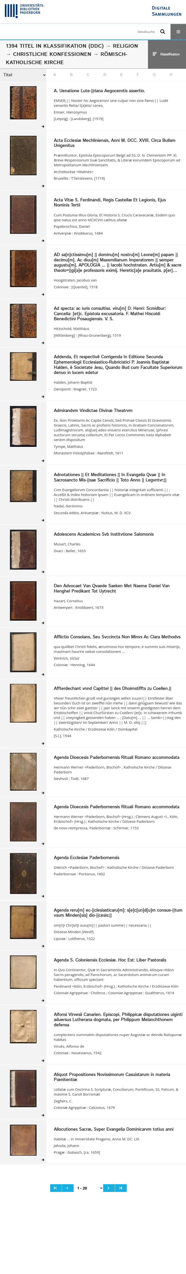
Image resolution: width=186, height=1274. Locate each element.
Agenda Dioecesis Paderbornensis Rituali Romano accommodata (116, 758)
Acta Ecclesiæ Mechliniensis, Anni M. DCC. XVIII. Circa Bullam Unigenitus (114, 143)
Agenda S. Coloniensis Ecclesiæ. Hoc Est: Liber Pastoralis (110, 960)
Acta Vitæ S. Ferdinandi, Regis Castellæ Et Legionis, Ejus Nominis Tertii (110, 203)
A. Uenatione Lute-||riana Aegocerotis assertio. (99, 91)
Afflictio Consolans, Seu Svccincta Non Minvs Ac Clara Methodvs (117, 637)
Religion (125, 46)
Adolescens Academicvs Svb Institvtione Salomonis (104, 534)
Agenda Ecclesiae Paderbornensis (86, 858)
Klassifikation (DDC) (73, 46)
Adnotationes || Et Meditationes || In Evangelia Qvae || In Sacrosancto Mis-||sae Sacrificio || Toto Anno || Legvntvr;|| (110, 478)
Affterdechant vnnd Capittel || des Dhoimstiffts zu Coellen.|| (112, 689)
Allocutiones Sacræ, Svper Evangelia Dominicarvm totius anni (113, 1129)
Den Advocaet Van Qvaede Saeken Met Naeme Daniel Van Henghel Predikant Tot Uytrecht (112, 589)
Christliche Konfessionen (52, 54)
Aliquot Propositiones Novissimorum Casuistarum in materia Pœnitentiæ (112, 1077)
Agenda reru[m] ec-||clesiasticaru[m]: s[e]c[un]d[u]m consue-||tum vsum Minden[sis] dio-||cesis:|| (118, 913)
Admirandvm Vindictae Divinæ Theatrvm (93, 411)
